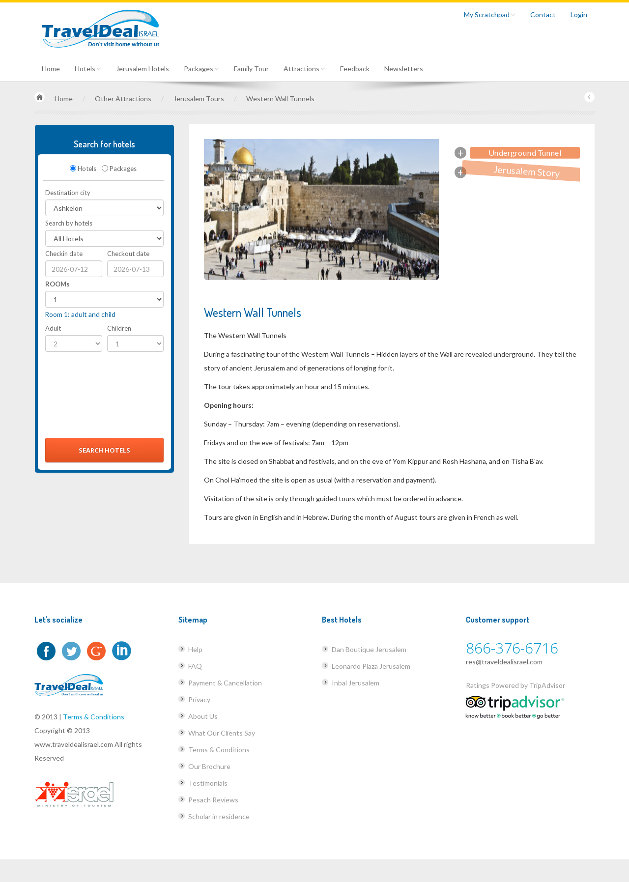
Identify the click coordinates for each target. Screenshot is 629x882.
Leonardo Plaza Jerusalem (371, 666)
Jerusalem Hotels (142, 68)
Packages (201, 68)
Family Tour (251, 68)
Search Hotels (104, 450)
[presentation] (85, 397)
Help (195, 649)
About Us (203, 716)
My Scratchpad (489, 14)
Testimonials (208, 783)
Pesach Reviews (213, 800)
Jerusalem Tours (198, 98)
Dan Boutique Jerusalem (369, 649)
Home (51, 68)
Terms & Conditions (93, 716)
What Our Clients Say (221, 733)
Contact (543, 14)
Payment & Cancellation (225, 683)
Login (579, 14)
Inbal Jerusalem (355, 683)
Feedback (355, 68)
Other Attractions (123, 98)
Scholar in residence (219, 816)
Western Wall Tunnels (280, 98)
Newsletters (403, 68)
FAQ (195, 666)
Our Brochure (209, 766)
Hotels (88, 68)
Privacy (199, 699)
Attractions (304, 68)
